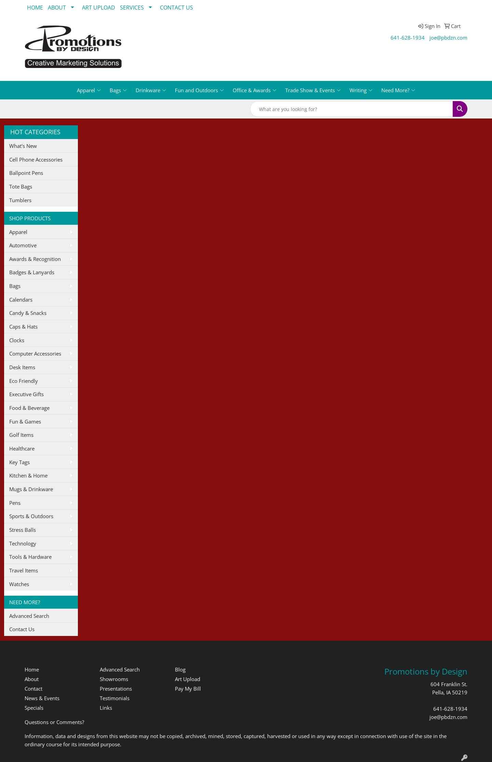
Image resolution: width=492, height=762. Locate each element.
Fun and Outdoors (199, 90)
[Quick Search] (351, 109)
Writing (361, 90)
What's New (23, 145)
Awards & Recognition (35, 258)
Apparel (89, 90)
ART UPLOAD (98, 7)
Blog (180, 669)
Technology (22, 543)
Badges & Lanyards (31, 272)
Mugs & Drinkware (31, 489)
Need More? (398, 90)
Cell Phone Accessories (36, 159)
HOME (35, 7)
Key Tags (19, 462)
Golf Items (21, 434)
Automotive (23, 245)
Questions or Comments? (54, 722)
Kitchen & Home (28, 475)
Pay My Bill (188, 688)
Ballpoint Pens (26, 172)
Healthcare (22, 448)
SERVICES (132, 7)
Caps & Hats (23, 326)
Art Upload (187, 679)
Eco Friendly (23, 380)
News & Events (42, 698)
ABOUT (57, 7)
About (32, 679)
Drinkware (151, 90)
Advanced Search (29, 615)
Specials (34, 707)
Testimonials (114, 698)
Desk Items (22, 367)
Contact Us (22, 629)
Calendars (20, 299)
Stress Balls (22, 529)
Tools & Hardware (30, 556)
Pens (14, 502)
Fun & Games (25, 421)
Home (32, 669)
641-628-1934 (408, 37)
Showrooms (114, 679)
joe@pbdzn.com (448, 37)
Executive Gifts (26, 394)
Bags (118, 90)
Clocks (16, 340)
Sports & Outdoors (31, 516)
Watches (19, 584)
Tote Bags (20, 186)
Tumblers (20, 200)
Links (106, 707)
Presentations (116, 688)
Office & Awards (254, 90)
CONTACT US (176, 7)
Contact (33, 688)
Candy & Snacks (27, 312)
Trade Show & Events (313, 90)
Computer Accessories (35, 353)
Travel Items (23, 570)
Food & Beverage (29, 407)
